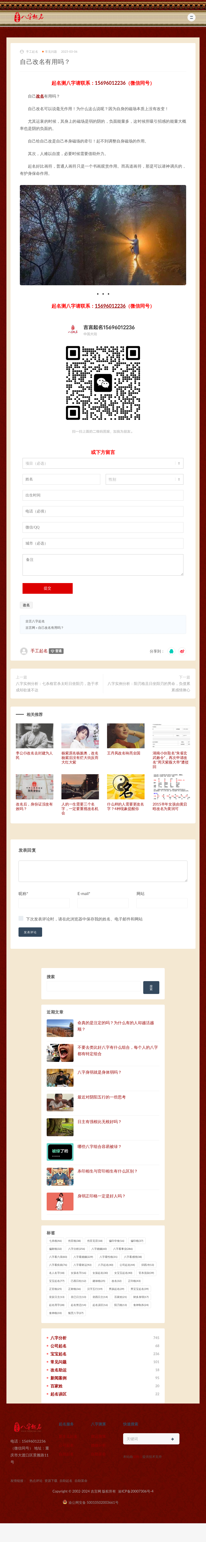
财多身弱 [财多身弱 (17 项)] (141, 1296)
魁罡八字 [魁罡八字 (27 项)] (75, 1312)
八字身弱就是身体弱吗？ (100, 1072)
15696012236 (110, 83)
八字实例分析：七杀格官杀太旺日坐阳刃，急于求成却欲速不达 (57, 686)
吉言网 (30, 628)
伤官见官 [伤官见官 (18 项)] (94, 1240)
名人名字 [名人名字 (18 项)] (56, 1272)
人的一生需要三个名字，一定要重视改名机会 (79, 808)
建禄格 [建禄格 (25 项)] (99, 1280)
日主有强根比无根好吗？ (100, 1121)
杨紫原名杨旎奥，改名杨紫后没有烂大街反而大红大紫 (79, 757)
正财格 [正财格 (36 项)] (74, 1288)
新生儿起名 (68, 1436)
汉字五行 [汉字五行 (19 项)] (94, 1288)
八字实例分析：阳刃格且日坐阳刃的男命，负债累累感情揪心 (149, 686)
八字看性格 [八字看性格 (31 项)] (108, 1256)
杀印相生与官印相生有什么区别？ (108, 1171)
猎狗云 (137, 1457)
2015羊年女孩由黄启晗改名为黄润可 (170, 806)
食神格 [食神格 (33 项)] (55, 1312)
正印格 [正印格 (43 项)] (134, 1280)
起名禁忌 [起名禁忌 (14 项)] (78, 1304)
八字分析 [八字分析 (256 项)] (76, 1248)
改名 (40, 96)
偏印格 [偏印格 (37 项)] (137, 1240)
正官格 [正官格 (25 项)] (55, 1288)
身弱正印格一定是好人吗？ (102, 1195)
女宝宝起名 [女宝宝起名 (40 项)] (123, 1272)
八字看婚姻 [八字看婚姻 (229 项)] (83, 1256)
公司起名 (66, 1445)
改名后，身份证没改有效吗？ (34, 806)
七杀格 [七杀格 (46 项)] (55, 1240)
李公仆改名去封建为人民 (34, 755)
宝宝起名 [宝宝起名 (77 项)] (56, 1280)
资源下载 (51, 1481)
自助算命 (98, 1454)
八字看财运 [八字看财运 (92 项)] (82, 1264)
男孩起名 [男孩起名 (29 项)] (116, 1288)
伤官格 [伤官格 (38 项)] (74, 1240)
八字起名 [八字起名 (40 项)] (105, 1264)
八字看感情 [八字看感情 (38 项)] (133, 1256)
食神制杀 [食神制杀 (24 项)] (141, 1304)
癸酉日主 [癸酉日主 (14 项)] (100, 1296)
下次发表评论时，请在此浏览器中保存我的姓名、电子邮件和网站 (84, 918)
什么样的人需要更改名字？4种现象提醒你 (125, 806)
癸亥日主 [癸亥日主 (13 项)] (56, 1296)
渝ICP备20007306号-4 (135, 1491)
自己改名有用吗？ (51, 628)
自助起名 (66, 1454)
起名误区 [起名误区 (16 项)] (100, 1304)
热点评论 (36, 1481)
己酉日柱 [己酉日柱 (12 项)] (78, 1280)
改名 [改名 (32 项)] (117, 1280)
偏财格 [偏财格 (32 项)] (55, 1248)
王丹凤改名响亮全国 (123, 753)
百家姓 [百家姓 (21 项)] (120, 1296)
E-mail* (84, 893)
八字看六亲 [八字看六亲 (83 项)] (58, 1256)
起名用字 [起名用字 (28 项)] (56, 1304)
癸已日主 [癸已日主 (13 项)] (78, 1296)
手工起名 (29, 52)
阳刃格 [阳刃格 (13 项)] (120, 1304)
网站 (141, 893)
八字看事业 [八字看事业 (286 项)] (123, 1248)
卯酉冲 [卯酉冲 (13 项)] (147, 1264)
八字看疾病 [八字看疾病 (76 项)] (58, 1264)
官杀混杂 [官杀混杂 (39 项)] (146, 1272)
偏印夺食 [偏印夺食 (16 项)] (116, 1240)
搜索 (51, 976)
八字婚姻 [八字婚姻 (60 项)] (99, 1248)
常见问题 (49, 51)
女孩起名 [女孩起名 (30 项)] (100, 1272)
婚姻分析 (98, 1445)
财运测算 (98, 1436)
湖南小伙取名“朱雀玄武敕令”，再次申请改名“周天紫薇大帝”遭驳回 (171, 760)
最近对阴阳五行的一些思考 (102, 1096)
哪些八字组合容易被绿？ (100, 1146)
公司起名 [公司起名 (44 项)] (127, 1264)
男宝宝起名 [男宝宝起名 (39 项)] (140, 1288)
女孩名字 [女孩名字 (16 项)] (78, 1272)
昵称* (23, 893)
